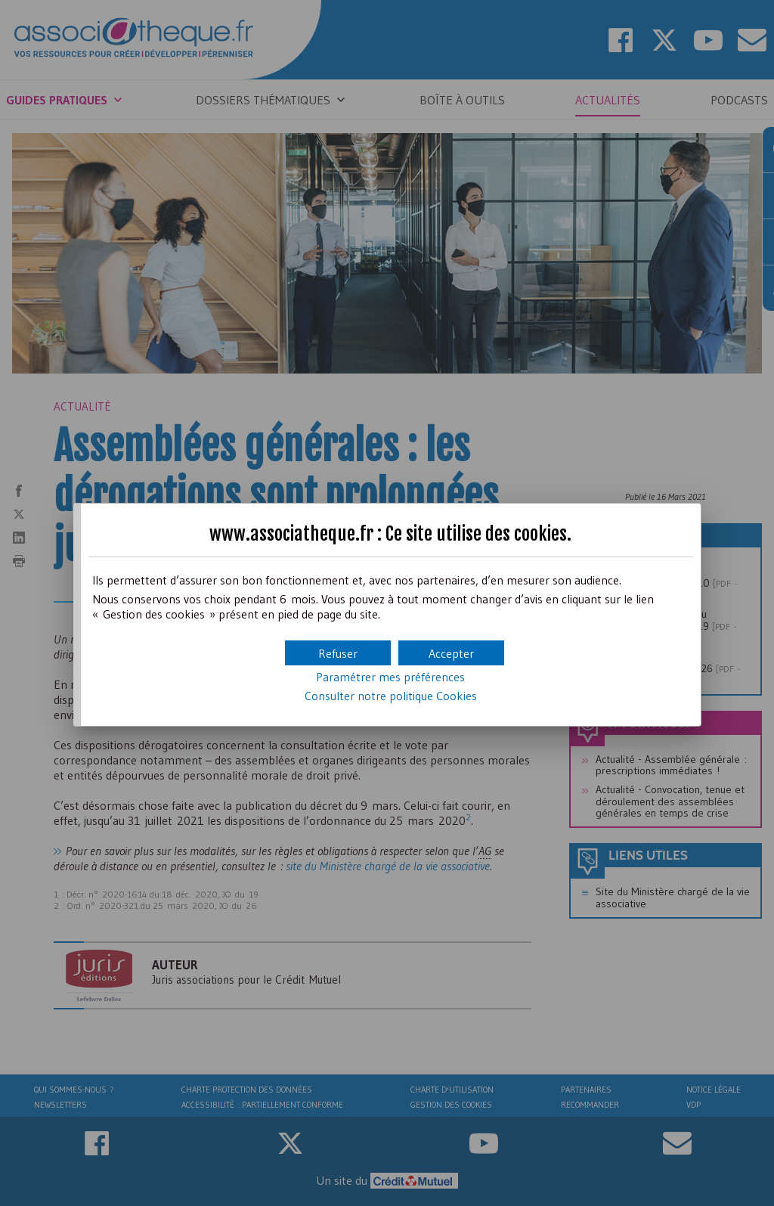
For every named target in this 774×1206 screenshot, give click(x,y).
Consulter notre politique (391, 695)
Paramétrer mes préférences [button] (390, 676)
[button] (451, 652)
